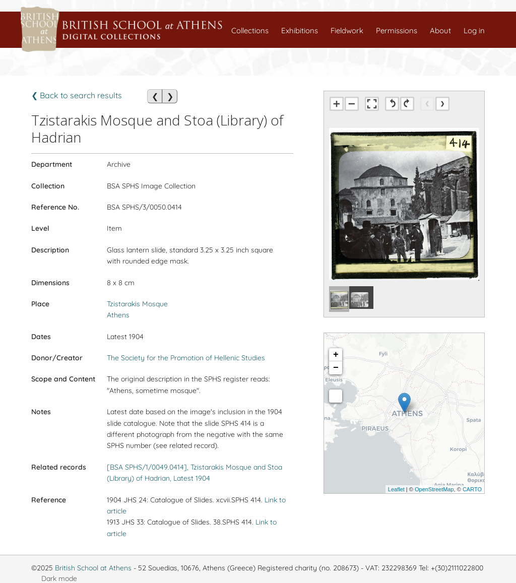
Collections (250, 30)
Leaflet (396, 489)
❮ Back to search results (76, 95)
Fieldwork (347, 30)
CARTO (472, 489)
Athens (118, 314)
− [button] (336, 368)
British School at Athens (93, 567)
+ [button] (336, 355)
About (440, 30)
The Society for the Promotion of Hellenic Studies (186, 357)
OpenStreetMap (434, 489)
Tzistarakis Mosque (137, 303)
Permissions (396, 30)
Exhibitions (299, 30)
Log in (474, 30)
